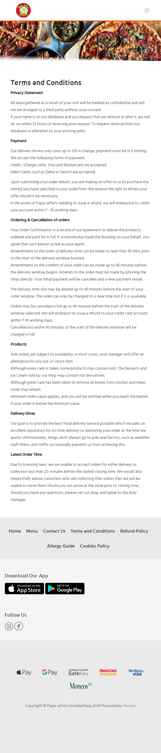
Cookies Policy (94, 545)
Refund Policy (134, 530)
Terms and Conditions (93, 530)
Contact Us (54, 530)
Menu (32, 530)
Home (15, 530)
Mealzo (129, 705)
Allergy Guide (61, 545)
